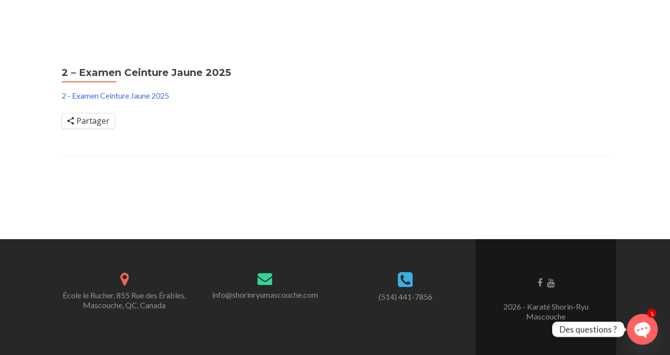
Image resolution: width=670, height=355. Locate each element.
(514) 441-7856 (405, 296)
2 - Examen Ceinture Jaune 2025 (115, 95)
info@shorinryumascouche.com (265, 294)
